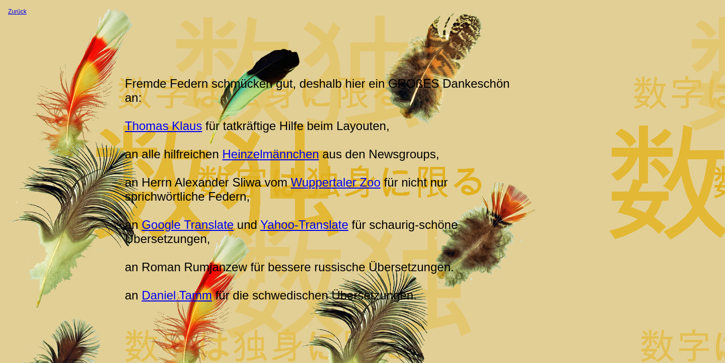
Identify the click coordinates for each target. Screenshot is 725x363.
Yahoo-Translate (304, 224)
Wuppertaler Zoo (335, 182)
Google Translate (187, 224)
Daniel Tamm (176, 295)
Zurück (17, 11)
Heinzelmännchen (270, 154)
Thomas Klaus (163, 126)
